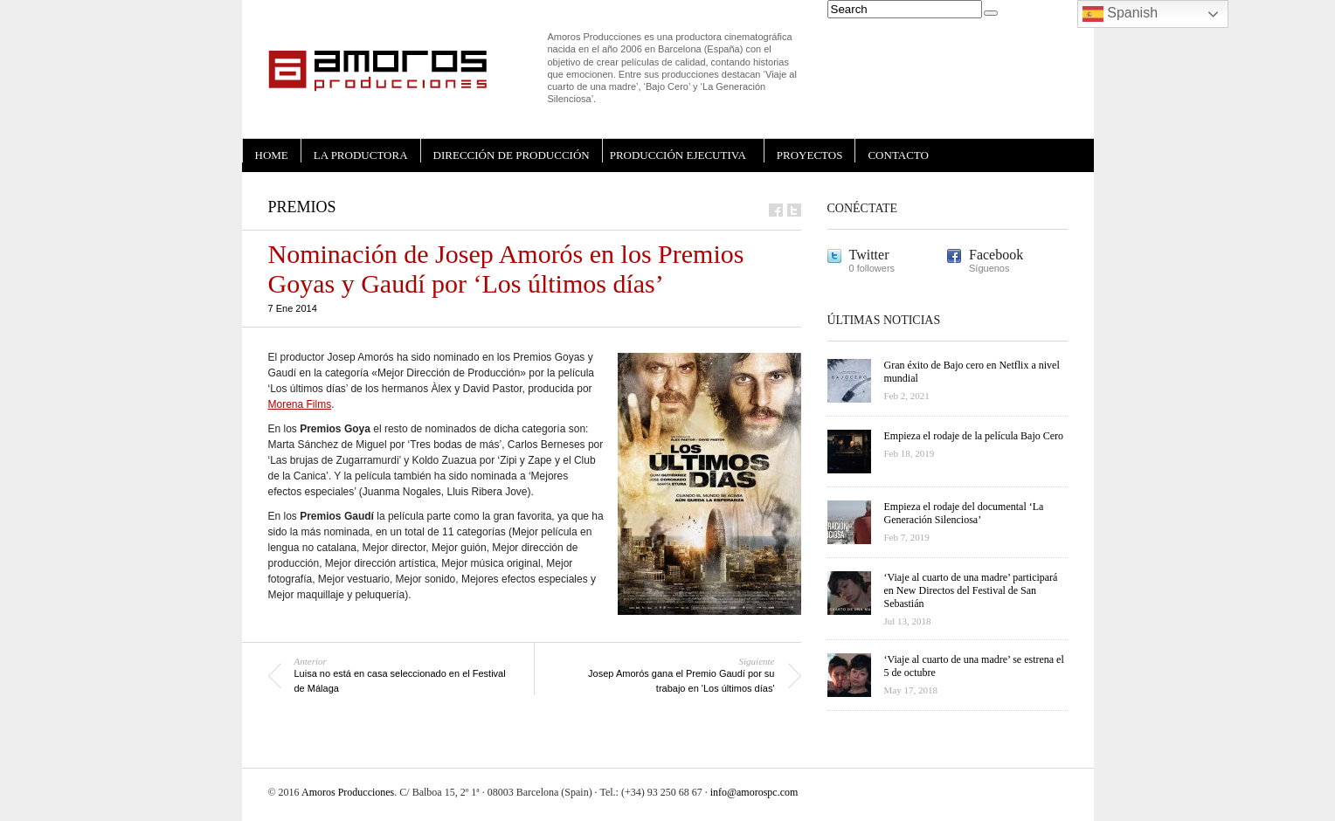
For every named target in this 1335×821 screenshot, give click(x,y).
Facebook (996, 254)
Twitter (869, 254)
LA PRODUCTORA (361, 155)
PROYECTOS (810, 155)
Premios (302, 207)
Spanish (1120, 13)
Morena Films (300, 404)
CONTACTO (898, 155)
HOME (271, 155)
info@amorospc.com (754, 792)
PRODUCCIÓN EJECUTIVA (678, 155)
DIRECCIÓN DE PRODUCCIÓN (511, 155)
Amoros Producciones (347, 792)
